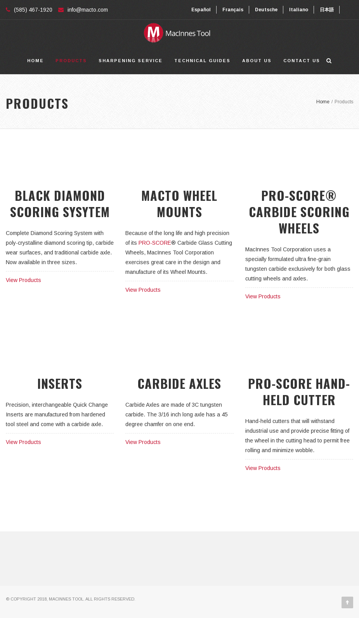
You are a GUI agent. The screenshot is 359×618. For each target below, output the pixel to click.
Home (35, 60)
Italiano (298, 9)
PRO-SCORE (155, 243)
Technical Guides (202, 60)
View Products (23, 280)
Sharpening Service (131, 60)
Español (201, 9)
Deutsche (266, 9)
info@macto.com (88, 10)
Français (232, 9)
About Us (257, 60)
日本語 (327, 9)
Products (71, 60)
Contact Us (301, 60)
